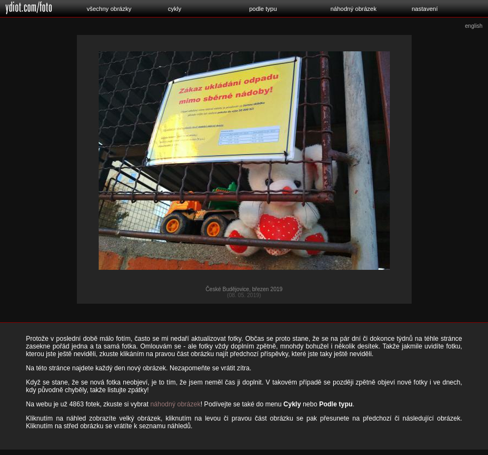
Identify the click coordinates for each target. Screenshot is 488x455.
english (474, 26)
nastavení (425, 8)
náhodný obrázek (353, 8)
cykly (174, 8)
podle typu (263, 8)
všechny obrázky (109, 8)
